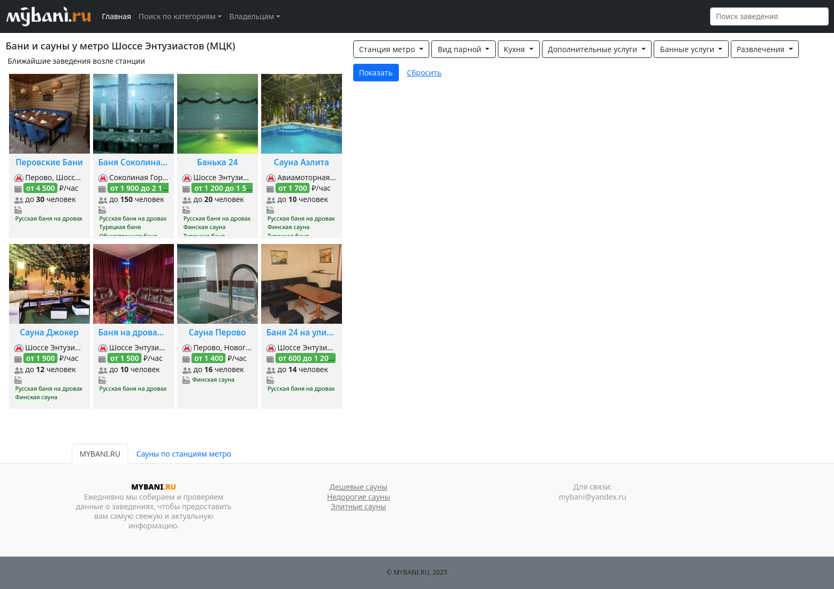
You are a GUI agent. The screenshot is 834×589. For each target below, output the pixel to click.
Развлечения (762, 49)
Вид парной (460, 49)
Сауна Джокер (49, 332)
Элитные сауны (358, 506)
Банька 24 (217, 162)
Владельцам (251, 16)
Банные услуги (688, 49)
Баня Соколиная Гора (133, 162)
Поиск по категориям (177, 16)
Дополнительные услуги (593, 49)
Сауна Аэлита (301, 162)
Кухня (515, 49)
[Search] (769, 16)
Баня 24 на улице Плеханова (301, 332)
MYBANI (153, 487)
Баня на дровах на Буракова (133, 332)
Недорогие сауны (358, 497)
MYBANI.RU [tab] (100, 454)
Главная (116, 16)
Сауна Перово (217, 332)
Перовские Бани (49, 162)
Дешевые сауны (359, 487)
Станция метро (388, 49)
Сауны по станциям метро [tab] (183, 454)
